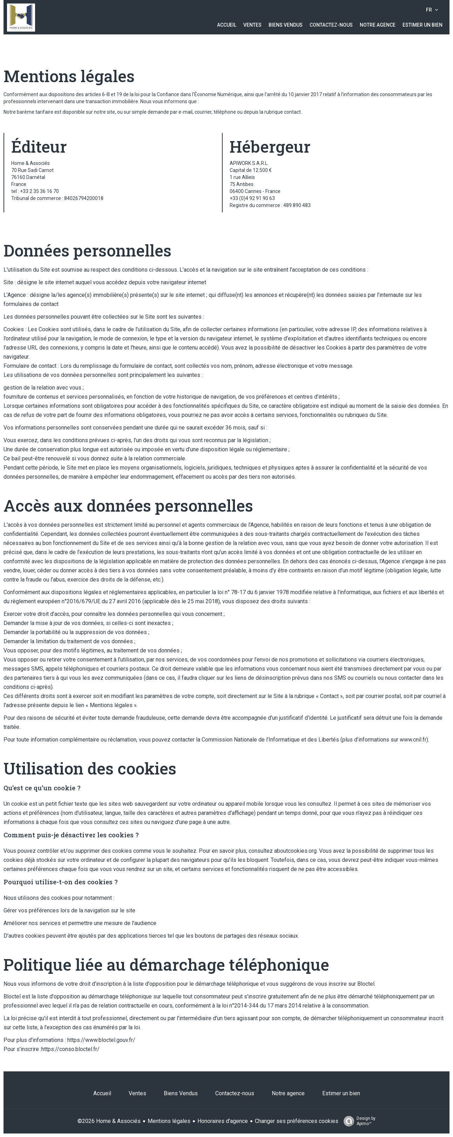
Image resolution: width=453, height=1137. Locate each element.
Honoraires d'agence (222, 1121)
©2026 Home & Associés (109, 1121)
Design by (358, 1121)
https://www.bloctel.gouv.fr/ (101, 1040)
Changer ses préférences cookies (296, 1121)
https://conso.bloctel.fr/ (70, 1049)
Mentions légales (169, 1121)
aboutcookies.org (295, 850)
